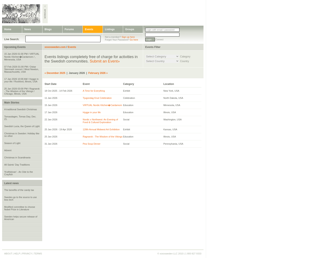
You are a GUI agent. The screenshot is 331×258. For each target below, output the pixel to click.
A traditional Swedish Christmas (20, 109)
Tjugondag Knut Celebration (97, 98)
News (27, 29)
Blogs (48, 29)
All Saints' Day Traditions (17, 164)
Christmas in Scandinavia (17, 157)
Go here (134, 39)
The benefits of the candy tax (19, 190)
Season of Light (12, 143)
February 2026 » (98, 73)
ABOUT (8, 253)
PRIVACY (27, 253)
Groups (129, 29)
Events (89, 29)
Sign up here (128, 37)
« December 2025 (55, 73)
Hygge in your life (92, 112)
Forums (69, 29)
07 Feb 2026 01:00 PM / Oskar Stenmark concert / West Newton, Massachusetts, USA (21, 69)
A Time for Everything (94, 91)
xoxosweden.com (55, 47)
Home (7, 29)
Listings (110, 29)
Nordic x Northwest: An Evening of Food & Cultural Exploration (100, 121)
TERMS (38, 253)
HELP (17, 253)
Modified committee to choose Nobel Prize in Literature (19, 208)
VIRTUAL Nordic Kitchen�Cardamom (102, 105)
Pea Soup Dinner (91, 144)
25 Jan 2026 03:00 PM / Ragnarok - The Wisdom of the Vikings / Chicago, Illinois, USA (22, 91)
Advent (7, 150)
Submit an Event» (105, 61)
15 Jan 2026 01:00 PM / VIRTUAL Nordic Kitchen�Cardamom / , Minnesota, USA (21, 57)
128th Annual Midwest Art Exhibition (101, 129)
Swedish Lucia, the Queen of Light (22, 126)
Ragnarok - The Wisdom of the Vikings (102, 136)
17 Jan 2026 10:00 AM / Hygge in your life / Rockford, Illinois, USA (21, 80)
